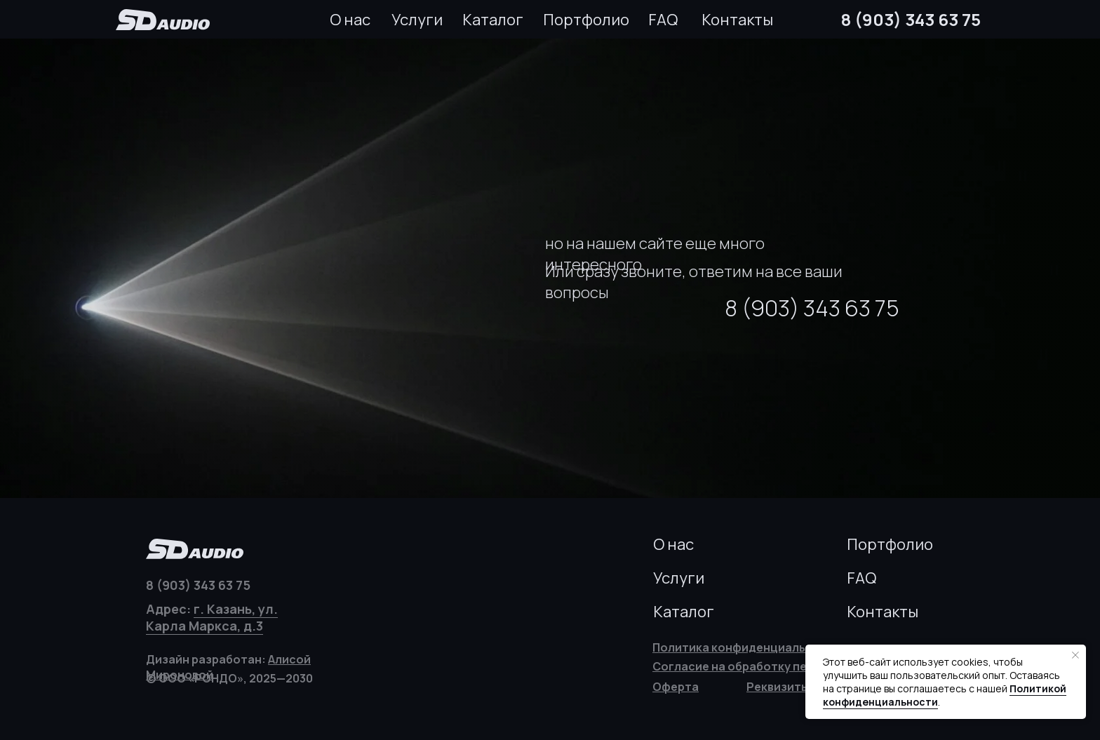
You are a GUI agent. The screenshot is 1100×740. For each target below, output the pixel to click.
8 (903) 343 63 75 (911, 19)
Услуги (417, 19)
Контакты (737, 19)
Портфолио (586, 19)
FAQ (663, 19)
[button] (778, 686)
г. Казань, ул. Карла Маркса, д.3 (212, 617)
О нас (350, 19)
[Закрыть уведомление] (1075, 655)
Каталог (492, 19)
